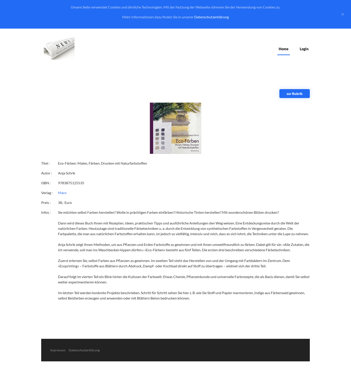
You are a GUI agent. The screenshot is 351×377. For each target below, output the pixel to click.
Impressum (58, 350)
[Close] (342, 14)
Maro (62, 193)
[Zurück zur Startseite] (58, 49)
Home (284, 49)
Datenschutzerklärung (211, 17)
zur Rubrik (295, 94)
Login (304, 49)
